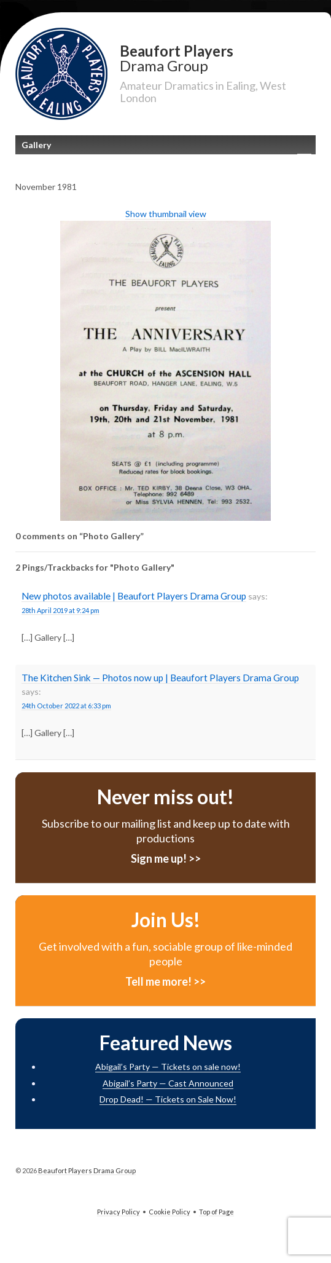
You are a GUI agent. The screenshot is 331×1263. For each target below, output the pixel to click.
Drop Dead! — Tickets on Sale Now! (167, 1099)
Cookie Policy (169, 1212)
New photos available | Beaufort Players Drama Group (133, 595)
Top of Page (216, 1212)
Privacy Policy (118, 1212)
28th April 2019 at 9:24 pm (60, 610)
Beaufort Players (218, 57)
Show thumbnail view (165, 213)
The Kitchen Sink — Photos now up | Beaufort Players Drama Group (160, 677)
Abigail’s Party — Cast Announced (168, 1083)
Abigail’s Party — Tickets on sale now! (168, 1066)
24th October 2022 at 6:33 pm (66, 706)
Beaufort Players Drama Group (86, 1170)
